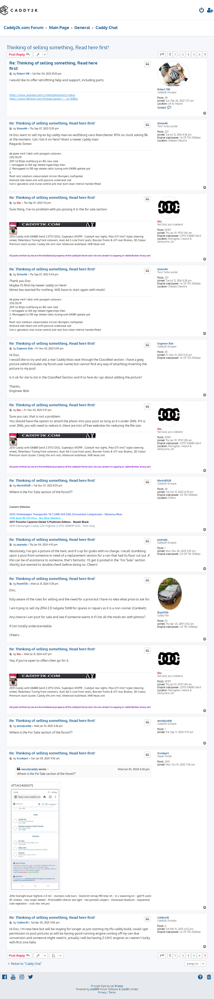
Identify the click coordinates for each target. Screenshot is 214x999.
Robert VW (163, 89)
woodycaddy (164, 720)
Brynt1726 (162, 612)
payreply (162, 539)
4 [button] (188, 54)
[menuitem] (201, 10)
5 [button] (194, 54)
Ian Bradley (117, 985)
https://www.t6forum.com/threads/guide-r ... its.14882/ (43, 98)
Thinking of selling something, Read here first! (58, 47)
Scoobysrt (163, 753)
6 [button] (199, 54)
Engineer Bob (165, 343)
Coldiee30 (163, 917)
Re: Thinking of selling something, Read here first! (53, 65)
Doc (159, 221)
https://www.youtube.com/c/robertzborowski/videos (42, 95)
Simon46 (162, 123)
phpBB (93, 989)
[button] (161, 54)
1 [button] (175, 54)
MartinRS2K (164, 480)
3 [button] (183, 54)
